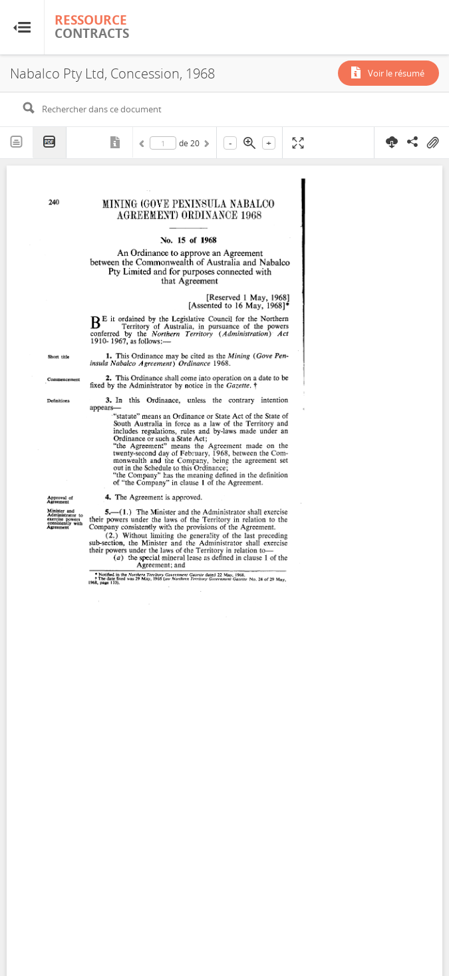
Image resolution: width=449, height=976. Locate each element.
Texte (16, 142)
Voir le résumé (396, 73)
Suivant (206, 146)
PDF (50, 142)
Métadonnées (116, 142)
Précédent (144, 146)
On (432, 143)
